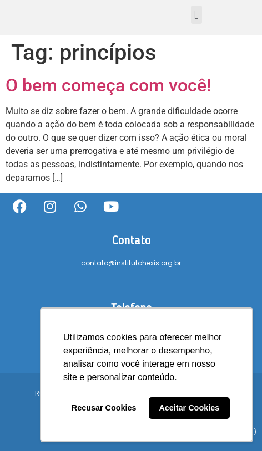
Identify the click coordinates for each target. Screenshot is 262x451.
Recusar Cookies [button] (104, 407)
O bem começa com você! (108, 85)
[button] (196, 15)
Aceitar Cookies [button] (189, 407)
